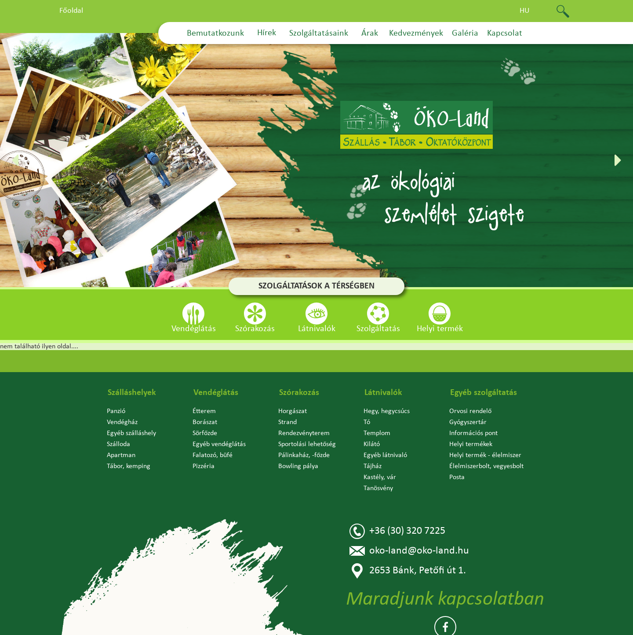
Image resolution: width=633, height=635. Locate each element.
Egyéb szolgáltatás (483, 392)
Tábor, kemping (128, 466)
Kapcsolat (504, 33)
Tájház (373, 466)
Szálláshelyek (132, 392)
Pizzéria (204, 466)
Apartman (121, 455)
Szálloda (118, 444)
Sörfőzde (205, 433)
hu (525, 11)
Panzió (116, 411)
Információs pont (473, 433)
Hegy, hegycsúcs (387, 411)
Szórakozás (299, 392)
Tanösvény (378, 488)
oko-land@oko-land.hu (409, 551)
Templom (377, 433)
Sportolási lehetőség (307, 444)
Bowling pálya (298, 466)
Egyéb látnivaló (385, 455)
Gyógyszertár (468, 422)
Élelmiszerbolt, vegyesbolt (486, 466)
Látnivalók (383, 392)
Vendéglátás (215, 392)
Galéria (465, 33)
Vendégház (122, 422)
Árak (369, 33)
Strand (287, 422)
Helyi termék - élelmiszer (485, 455)
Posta (457, 477)
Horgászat (292, 411)
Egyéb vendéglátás (219, 444)
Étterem (204, 411)
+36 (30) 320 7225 (397, 531)
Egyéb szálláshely (131, 433)
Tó (367, 422)
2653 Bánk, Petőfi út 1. (407, 571)
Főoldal (71, 11)
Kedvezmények (416, 33)
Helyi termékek (470, 444)
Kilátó (372, 444)
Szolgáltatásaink (318, 33)
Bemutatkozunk (215, 33)
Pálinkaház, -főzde (304, 455)
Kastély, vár (380, 477)
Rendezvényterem (304, 433)
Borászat (205, 422)
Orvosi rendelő (470, 411)
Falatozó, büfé (213, 455)
